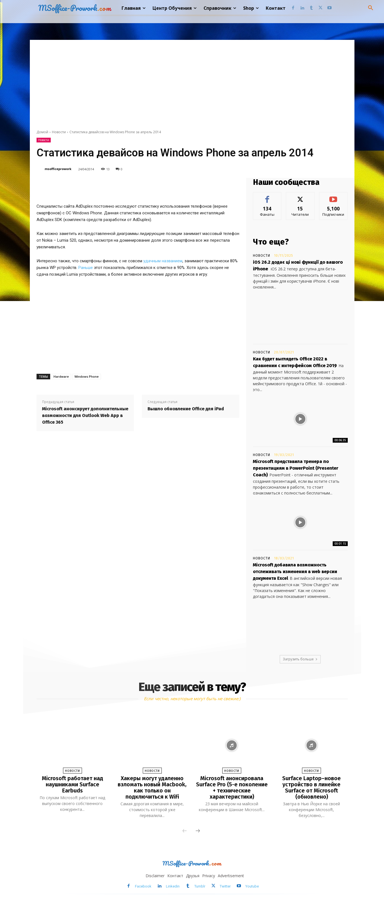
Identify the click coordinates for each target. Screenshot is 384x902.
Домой (42, 132)
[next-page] (197, 831)
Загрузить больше (300, 659)
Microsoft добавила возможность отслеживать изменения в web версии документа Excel (295, 571)
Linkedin (173, 886)
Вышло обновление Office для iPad (186, 408)
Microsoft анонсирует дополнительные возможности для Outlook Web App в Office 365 (85, 415)
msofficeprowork (58, 169)
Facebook (143, 886)
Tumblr (199, 886)
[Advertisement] (192, 82)
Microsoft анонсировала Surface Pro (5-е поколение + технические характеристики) (232, 787)
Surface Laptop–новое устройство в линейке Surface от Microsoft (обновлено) (311, 787)
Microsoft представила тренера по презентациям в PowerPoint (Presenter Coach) (295, 468)
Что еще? (271, 241)
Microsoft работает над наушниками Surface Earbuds (72, 784)
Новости (59, 132)
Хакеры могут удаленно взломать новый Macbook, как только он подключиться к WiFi (152, 787)
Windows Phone (86, 376)
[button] (370, 8)
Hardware (61, 376)
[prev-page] (184, 831)
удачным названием (162, 260)
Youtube (252, 886)
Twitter (225, 886)
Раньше (85, 267)
